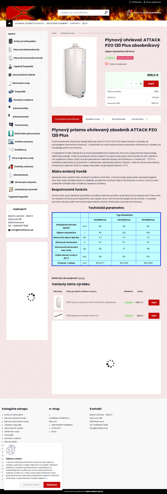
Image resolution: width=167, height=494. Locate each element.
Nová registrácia (153, 2)
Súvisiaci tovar (96, 119)
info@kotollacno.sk (22, 229)
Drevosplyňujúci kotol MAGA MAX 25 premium (33, 320)
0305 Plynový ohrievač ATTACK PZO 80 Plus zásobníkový (91, 302)
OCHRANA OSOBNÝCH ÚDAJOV (29, 23)
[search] (106, 12)
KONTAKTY (75, 23)
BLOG (85, 23)
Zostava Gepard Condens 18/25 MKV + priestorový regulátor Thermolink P (33, 298)
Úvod (54, 33)
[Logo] (24, 12)
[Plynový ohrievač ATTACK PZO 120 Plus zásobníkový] (74, 72)
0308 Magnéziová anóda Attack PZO (82, 315)
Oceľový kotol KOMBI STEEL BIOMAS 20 (67, 372)
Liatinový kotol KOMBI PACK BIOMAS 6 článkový (141, 372)
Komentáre (140, 119)
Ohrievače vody (67, 33)
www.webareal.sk (94, 491)
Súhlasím (52, 484)
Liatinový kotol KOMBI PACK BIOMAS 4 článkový (34, 255)
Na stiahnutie (118, 119)
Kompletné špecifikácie (67, 119)
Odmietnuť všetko (31, 485)
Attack (81, 278)
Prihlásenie (137, 2)
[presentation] (53, 359)
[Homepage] (9, 23)
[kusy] (130, 83)
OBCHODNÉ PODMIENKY (57, 23)
